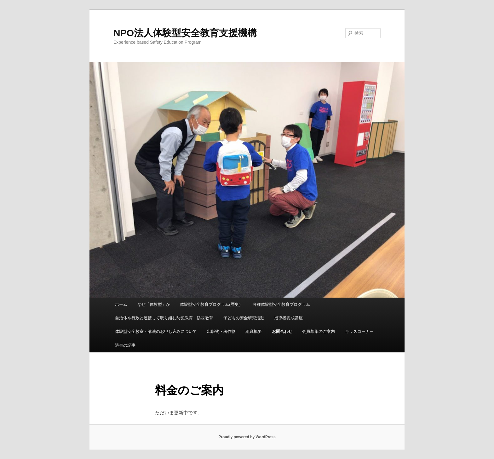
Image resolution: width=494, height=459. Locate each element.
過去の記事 (125, 345)
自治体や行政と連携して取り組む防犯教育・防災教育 (164, 318)
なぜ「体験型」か (153, 304)
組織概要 (253, 331)
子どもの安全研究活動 (243, 318)
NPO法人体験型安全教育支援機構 (185, 33)
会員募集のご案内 (318, 331)
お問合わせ (282, 331)
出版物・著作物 (221, 331)
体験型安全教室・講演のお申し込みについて (156, 331)
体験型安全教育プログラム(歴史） (211, 304)
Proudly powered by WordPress (246, 437)
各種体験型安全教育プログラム (281, 304)
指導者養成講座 (288, 318)
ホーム (121, 304)
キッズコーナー (359, 331)
